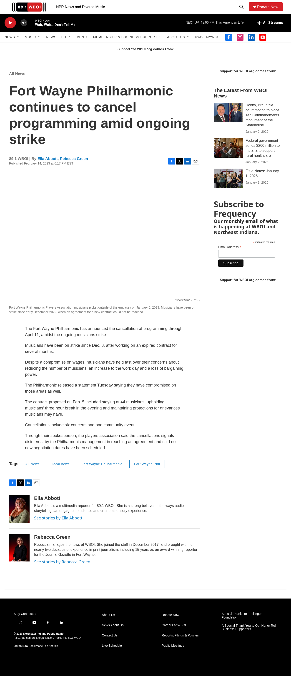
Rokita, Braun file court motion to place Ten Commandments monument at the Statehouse (262, 125)
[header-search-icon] (242, 12)
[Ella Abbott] (19, 519)
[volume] (24, 33)
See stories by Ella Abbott (58, 528)
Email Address (229, 257)
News (10, 47)
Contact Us (110, 645)
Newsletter (58, 47)
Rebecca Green (74, 169)
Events (82, 47)
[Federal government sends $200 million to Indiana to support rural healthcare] (228, 158)
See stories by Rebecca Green (62, 572)
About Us (176, 47)
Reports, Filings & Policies (180, 645)
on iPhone (36, 656)
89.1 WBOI (74, 648)
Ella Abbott (48, 169)
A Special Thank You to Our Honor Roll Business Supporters (249, 637)
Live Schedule (112, 656)
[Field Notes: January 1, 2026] (228, 188)
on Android (51, 656)
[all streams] (270, 33)
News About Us (113, 635)
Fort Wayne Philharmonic (101, 474)
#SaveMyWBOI (208, 47)
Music (30, 47)
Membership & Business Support (125, 47)
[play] (10, 33)
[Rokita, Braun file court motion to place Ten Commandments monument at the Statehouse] (228, 122)
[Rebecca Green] (19, 558)
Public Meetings (173, 656)
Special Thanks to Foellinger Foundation (242, 625)
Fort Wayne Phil (147, 474)
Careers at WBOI (174, 635)
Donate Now (270, 12)
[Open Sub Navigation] (18, 47)
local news (61, 474)
